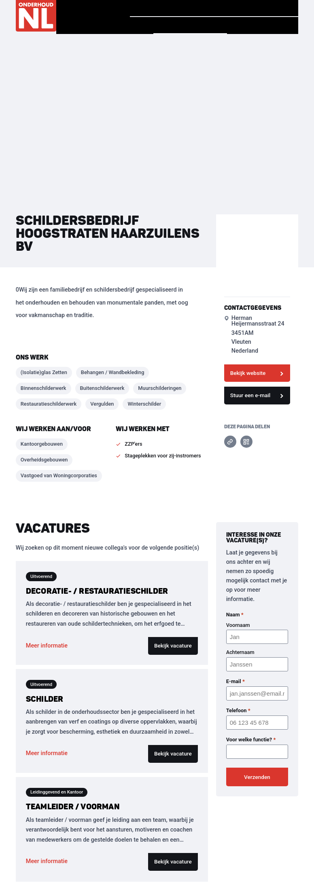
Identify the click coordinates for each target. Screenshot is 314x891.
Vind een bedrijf (186, 25)
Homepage (144, 8)
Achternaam (240, 652)
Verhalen (196, 8)
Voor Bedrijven (261, 25)
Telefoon (238, 710)
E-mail (235, 681)
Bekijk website (248, 373)
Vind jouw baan (261, 8)
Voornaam (238, 625)
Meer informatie (47, 645)
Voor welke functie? (251, 740)
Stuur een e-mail (250, 395)
